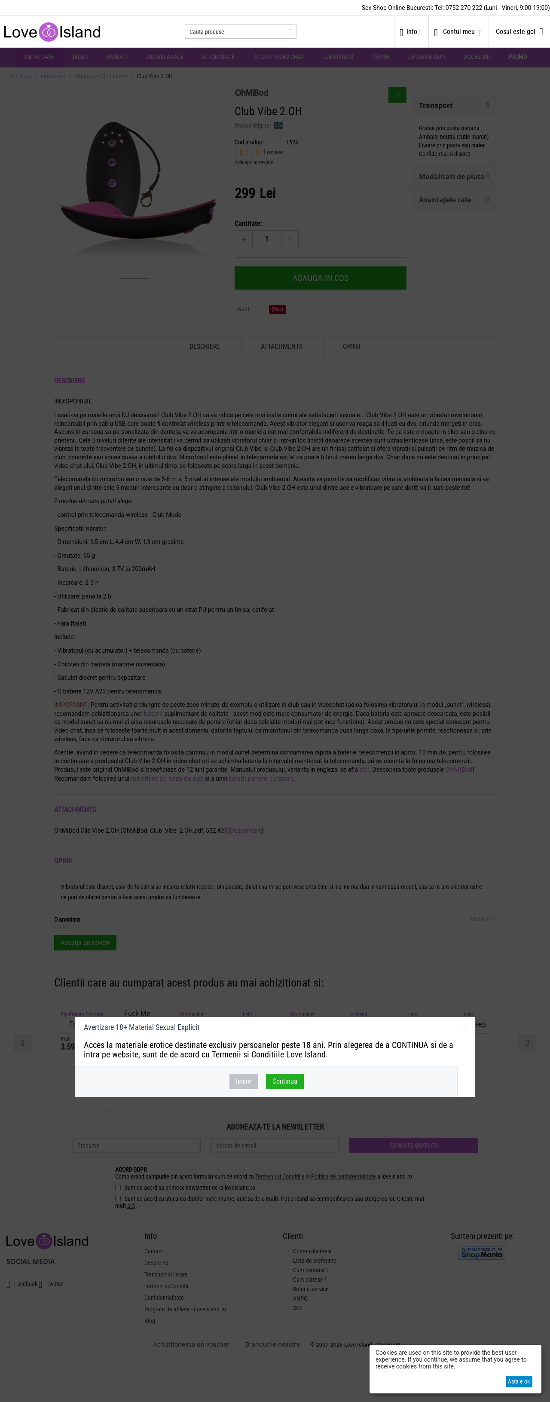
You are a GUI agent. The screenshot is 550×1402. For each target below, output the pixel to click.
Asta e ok (519, 1381)
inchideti (464, 1028)
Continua (284, 1081)
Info (411, 31)
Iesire (243, 1081)
